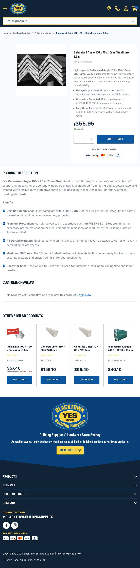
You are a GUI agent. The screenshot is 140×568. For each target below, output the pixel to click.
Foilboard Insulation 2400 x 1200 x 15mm (120, 348)
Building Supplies (21, 33)
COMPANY (9, 503)
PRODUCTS (10, 476)
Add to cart (115, 139)
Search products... (18, 21)
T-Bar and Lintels (42, 33)
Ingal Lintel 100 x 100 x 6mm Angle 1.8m (19, 348)
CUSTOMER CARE (14, 494)
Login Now (84, 295)
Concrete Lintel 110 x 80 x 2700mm (53, 348)
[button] (5, 8)
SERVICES (9, 485)
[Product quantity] (84, 139)
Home (5, 33)
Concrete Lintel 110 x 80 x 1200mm (86, 348)
